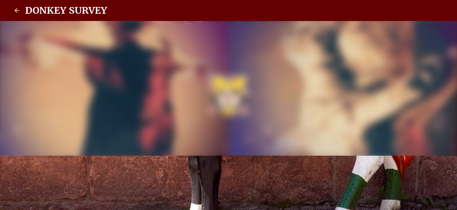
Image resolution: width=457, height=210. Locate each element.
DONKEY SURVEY (66, 10)
